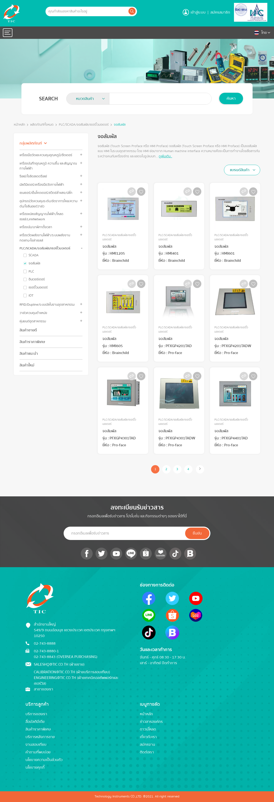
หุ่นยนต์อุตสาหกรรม (33, 321)
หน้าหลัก (19, 124)
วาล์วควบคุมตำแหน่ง (33, 313)
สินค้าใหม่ (27, 365)
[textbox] (86, 98)
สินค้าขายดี (28, 330)
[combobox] (87, 98)
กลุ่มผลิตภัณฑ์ (31, 143)
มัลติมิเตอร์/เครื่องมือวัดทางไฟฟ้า (42, 184)
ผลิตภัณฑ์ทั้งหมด (42, 124)
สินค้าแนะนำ (29, 353)
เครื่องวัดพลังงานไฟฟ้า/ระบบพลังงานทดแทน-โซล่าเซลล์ (45, 237)
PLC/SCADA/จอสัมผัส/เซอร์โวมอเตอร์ (84, 124)
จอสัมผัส (120, 124)
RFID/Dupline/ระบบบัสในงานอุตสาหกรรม (47, 304)
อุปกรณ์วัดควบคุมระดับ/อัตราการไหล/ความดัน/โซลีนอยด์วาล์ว (48, 203)
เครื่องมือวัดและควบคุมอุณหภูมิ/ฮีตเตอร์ (46, 155)
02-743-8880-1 (46, 651)
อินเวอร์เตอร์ (37, 279)
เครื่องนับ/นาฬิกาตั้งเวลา (36, 227)
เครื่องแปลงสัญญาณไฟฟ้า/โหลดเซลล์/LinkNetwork (41, 216)
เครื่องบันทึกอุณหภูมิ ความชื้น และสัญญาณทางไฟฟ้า (48, 166)
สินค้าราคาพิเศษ (32, 342)
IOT (31, 295)
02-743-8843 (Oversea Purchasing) (65, 657)
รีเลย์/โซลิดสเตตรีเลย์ (33, 176)
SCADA (34, 255)
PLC (31, 271)
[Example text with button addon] (87, 11)
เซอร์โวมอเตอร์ (38, 287)
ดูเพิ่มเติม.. (165, 156)
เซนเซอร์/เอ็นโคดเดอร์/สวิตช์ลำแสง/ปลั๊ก (46, 192)
